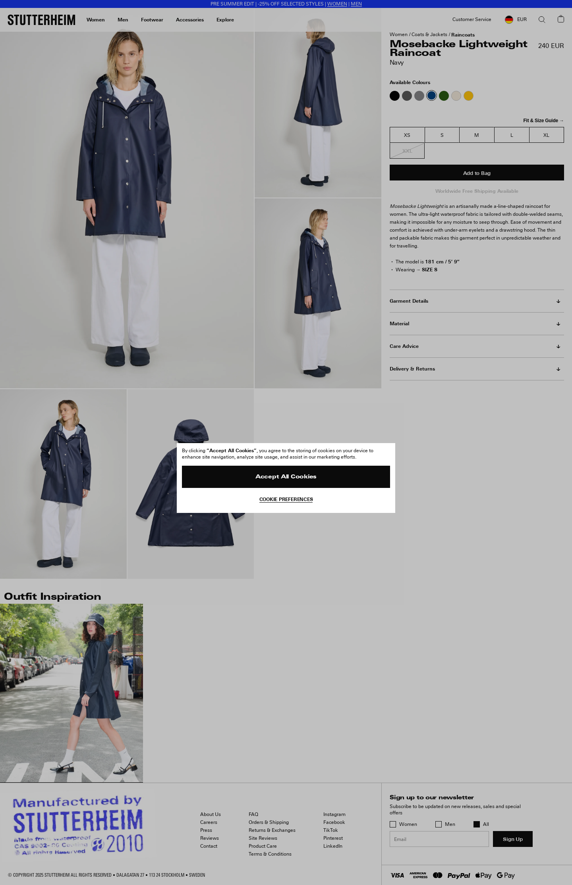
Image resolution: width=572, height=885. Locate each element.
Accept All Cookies (286, 477)
